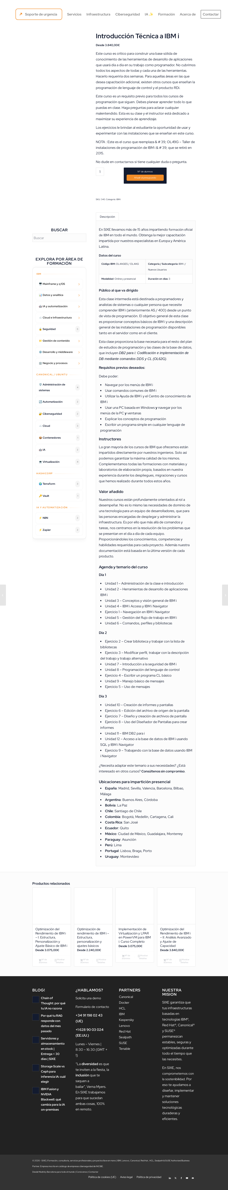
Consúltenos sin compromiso (164, 772)
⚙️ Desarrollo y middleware (56, 352)
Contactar (93, 1180)
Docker (124, 1011)
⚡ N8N (59, 518)
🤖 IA (59, 450)
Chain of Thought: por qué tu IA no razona (53, 1011)
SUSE (123, 1050)
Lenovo (125, 1033)
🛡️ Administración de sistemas (59, 387)
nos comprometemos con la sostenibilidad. (178, 1082)
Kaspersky (126, 1028)
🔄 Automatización (59, 402)
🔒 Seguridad (59, 329)
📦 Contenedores (59, 438)
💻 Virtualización (59, 462)
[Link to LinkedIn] (170, 1185)
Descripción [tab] (107, 217)
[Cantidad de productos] (100, 172)
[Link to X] (175, 1185)
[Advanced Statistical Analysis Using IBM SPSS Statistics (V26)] (225, 595)
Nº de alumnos (145, 171)
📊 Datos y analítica (51, 295)
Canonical (126, 1005)
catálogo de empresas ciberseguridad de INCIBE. (81, 1174)
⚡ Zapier (59, 530)
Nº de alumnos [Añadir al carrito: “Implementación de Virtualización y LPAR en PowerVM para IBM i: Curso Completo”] (126, 965)
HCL (122, 1016)
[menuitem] (39, 14)
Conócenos (81, 1180)
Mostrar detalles (60, 969)
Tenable (125, 1056)
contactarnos (125, 162)
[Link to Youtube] (187, 1185)
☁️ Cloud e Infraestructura (55, 317)
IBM (122, 1022)
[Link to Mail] (193, 1185)
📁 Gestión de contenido (54, 340)
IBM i (118, 199)
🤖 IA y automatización (53, 306)
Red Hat (125, 1039)
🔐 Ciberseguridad (59, 414)
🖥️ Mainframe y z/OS (52, 284)
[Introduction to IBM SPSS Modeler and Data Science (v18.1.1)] (3, 595)
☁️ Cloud (59, 426)
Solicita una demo (89, 1006)
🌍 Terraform (59, 484)
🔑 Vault (59, 496)
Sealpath (126, 1045)
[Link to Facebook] (181, 1185)
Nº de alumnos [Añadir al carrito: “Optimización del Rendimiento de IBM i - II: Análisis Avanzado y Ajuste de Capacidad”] (168, 965)
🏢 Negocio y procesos (53, 363)
